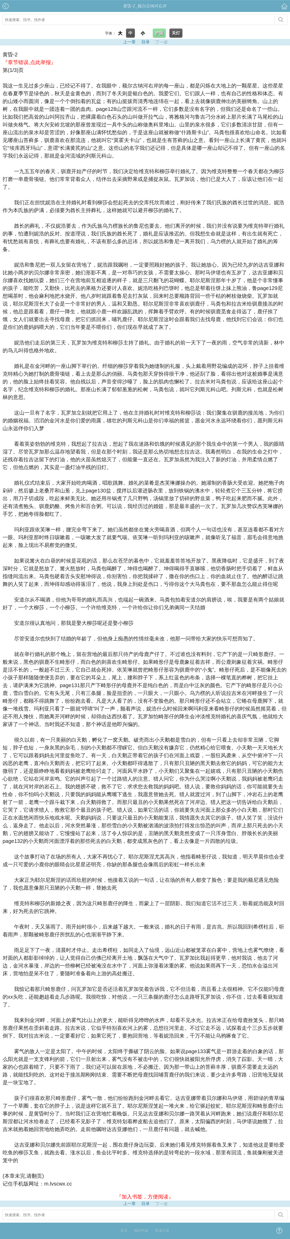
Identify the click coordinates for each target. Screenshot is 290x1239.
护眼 (159, 33)
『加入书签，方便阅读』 (145, 1197)
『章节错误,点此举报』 (29, 62)
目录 (145, 42)
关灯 (176, 33)
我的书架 (141, 1231)
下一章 (161, 42)
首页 (124, 1231)
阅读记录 (162, 1231)
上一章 (129, 42)
